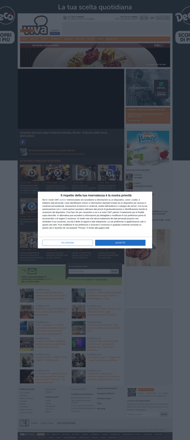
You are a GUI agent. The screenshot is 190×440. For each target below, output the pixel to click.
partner (63, 200)
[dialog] (95, 220)
